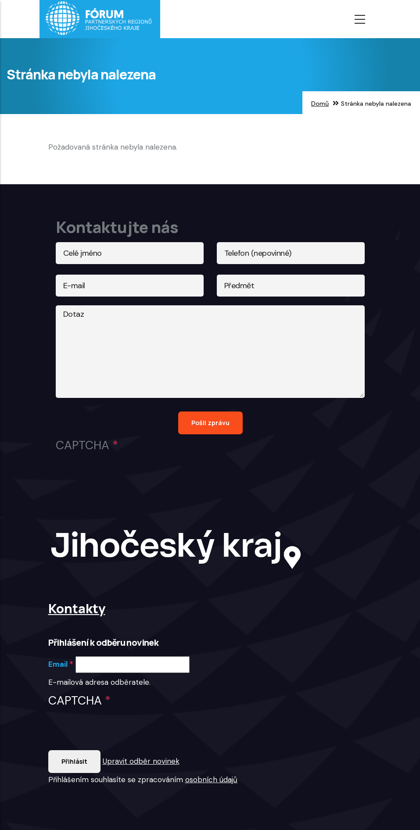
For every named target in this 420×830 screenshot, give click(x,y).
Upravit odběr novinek (141, 761)
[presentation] (115, 733)
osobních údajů (211, 779)
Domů (320, 103)
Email (58, 664)
